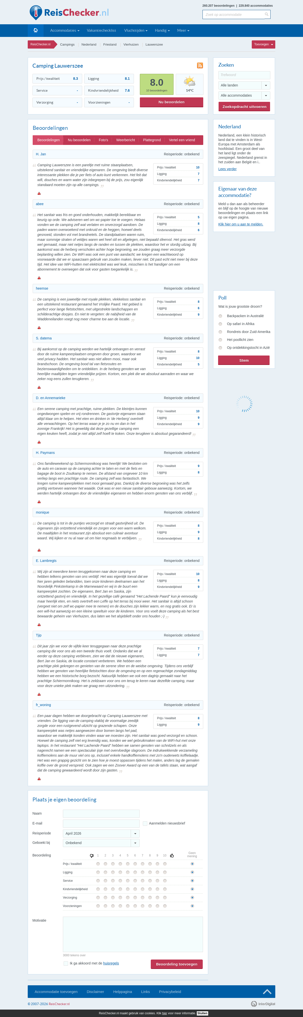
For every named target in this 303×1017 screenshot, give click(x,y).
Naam (37, 813)
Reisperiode (41, 833)
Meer (181, 30)
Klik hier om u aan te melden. (240, 224)
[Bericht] (133, 934)
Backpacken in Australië (245, 316)
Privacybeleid (170, 992)
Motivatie (39, 920)
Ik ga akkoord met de (94, 963)
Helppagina (122, 992)
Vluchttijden (134, 30)
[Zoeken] (268, 14)
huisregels (111, 963)
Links (145, 992)
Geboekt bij (41, 843)
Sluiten (202, 1013)
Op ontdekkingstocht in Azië (248, 348)
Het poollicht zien (240, 340)
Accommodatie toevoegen (56, 992)
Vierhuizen (131, 44)
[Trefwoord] (244, 75)
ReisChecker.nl (40, 44)
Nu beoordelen (171, 102)
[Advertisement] (244, 260)
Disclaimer (95, 992)
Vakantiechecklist (101, 30)
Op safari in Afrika (240, 324)
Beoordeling (41, 855)
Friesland (109, 44)
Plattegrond (152, 140)
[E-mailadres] (101, 824)
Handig (161, 30)
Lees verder (227, 169)
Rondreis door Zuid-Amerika (248, 332)
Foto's (103, 140)
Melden (39, 193)
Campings (67, 44)
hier (164, 1013)
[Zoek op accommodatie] (233, 14)
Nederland (88, 44)
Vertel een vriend (182, 140)
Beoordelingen (48, 140)
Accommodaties (63, 30)
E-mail (37, 823)
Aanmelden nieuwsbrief (167, 823)
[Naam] (101, 814)
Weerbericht (125, 140)
